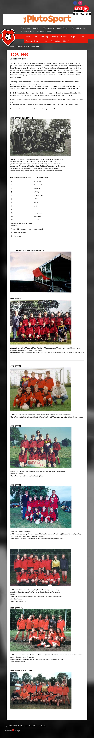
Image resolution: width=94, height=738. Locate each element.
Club (35, 37)
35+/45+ (82, 37)
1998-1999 (35, 47)
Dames (64, 37)
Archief (26, 47)
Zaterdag (44, 37)
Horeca (44, 41)
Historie (66, 41)
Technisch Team (32, 41)
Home (28, 37)
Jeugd (72, 37)
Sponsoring (55, 41)
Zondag (55, 37)
